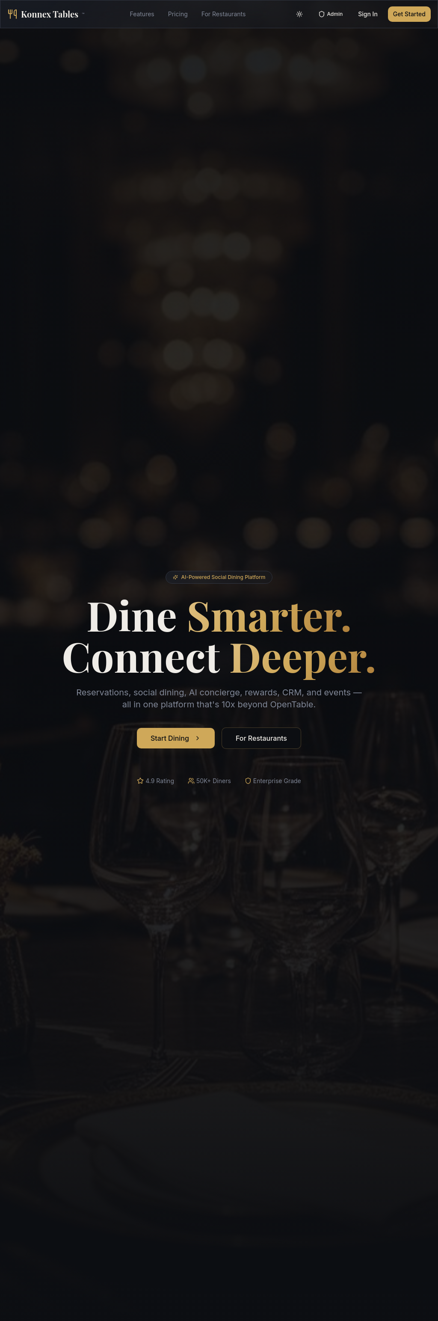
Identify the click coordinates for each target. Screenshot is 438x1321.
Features (142, 14)
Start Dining (176, 738)
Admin (330, 14)
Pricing (178, 14)
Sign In (368, 14)
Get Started (409, 14)
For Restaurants (223, 14)
